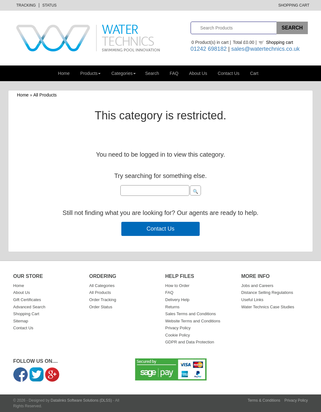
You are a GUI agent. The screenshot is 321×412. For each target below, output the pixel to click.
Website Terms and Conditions (192, 321)
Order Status (101, 307)
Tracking (26, 5)
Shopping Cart (293, 5)
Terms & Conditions (264, 400)
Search (152, 73)
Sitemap (20, 321)
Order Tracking (102, 299)
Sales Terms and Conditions (190, 313)
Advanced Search (29, 307)
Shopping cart (279, 42)
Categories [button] (123, 73)
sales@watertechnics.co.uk (265, 49)
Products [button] (90, 73)
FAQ (174, 73)
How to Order (177, 285)
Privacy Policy (178, 328)
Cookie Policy (177, 335)
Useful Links (252, 299)
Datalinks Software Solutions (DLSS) (81, 400)
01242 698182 (209, 49)
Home (64, 73)
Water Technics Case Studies (267, 307)
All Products (45, 94)
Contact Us (228, 73)
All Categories (102, 285)
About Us (198, 73)
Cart (254, 73)
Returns (172, 307)
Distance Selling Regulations (267, 292)
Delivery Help (177, 299)
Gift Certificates (27, 299)
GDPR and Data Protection (189, 342)
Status (49, 5)
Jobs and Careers (257, 285)
